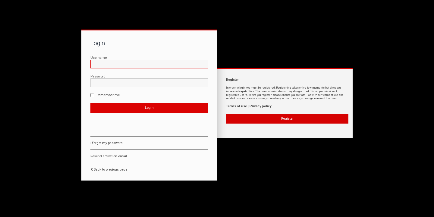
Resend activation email (108, 156)
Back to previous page (110, 169)
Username (98, 58)
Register (287, 119)
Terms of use (236, 106)
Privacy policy (260, 106)
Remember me (105, 95)
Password (97, 76)
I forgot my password (106, 143)
